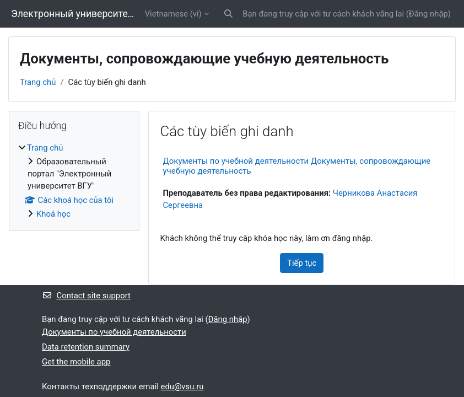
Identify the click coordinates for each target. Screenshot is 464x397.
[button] (228, 14)
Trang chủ (38, 82)
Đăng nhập (428, 14)
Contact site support (86, 296)
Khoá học (53, 214)
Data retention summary (86, 347)
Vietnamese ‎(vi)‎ (173, 14)
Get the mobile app (76, 362)
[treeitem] (74, 181)
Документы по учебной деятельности (114, 332)
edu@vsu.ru (182, 386)
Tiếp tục (301, 263)
